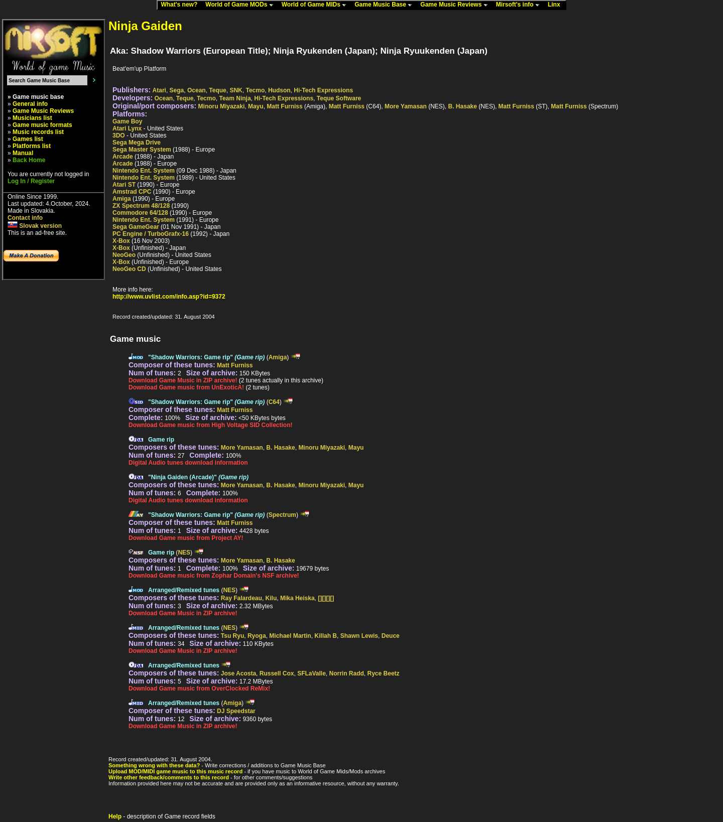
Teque (217, 90)
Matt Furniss (284, 106)
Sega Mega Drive (136, 142)
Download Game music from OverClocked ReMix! (199, 688)
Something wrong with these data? (154, 765)
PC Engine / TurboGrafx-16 (150, 233)
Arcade (122, 156)
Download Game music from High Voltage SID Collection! (210, 425)
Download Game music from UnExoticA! (186, 387)
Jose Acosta (238, 673)
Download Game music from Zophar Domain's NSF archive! (214, 575)
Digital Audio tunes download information (188, 462)
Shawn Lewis (359, 635)
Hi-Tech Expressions (323, 90)
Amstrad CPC (131, 191)
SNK (235, 90)
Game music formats (42, 124)
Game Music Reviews (456, 5)
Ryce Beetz (384, 673)
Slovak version (35, 225)
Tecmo (255, 90)
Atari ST (124, 184)
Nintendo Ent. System (143, 170)
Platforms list (32, 146)
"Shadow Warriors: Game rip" (206, 357)
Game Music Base (385, 5)
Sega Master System (141, 149)
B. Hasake (462, 106)
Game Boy (127, 121)
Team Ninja (235, 98)
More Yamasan (406, 106)
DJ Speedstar (236, 711)
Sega (177, 90)
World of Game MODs (241, 5)
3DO (118, 135)
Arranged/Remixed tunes (183, 590)
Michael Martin (290, 635)
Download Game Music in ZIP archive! (183, 380)
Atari (159, 90)
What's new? (181, 5)
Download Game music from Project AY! (186, 537)
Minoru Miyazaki (221, 106)
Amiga (121, 198)
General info (30, 103)
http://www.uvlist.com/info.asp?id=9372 (168, 296)
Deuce (391, 635)
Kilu (271, 598)
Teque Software (339, 98)
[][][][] (326, 598)
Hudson (279, 90)
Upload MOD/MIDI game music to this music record (175, 771)
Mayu (256, 106)
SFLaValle (311, 673)
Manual (23, 153)
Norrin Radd (346, 673)
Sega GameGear (135, 226)
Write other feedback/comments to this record (168, 777)
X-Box (121, 240)
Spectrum (282, 514)
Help (115, 816)
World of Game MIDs (316, 5)
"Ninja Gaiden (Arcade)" (198, 477)
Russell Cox (277, 673)
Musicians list (32, 117)
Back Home (29, 160)
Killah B (325, 635)
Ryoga (257, 635)
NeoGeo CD (129, 268)
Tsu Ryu (232, 635)
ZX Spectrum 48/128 (141, 205)
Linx (556, 5)
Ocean (196, 90)
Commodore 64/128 (140, 212)
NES (184, 552)
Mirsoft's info (520, 5)
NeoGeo (124, 254)
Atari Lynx (127, 128)
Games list (28, 139)
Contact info (25, 217)
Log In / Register (31, 181)
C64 (274, 401)
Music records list (38, 131)
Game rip (161, 439)
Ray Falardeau (241, 598)
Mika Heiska (297, 598)
